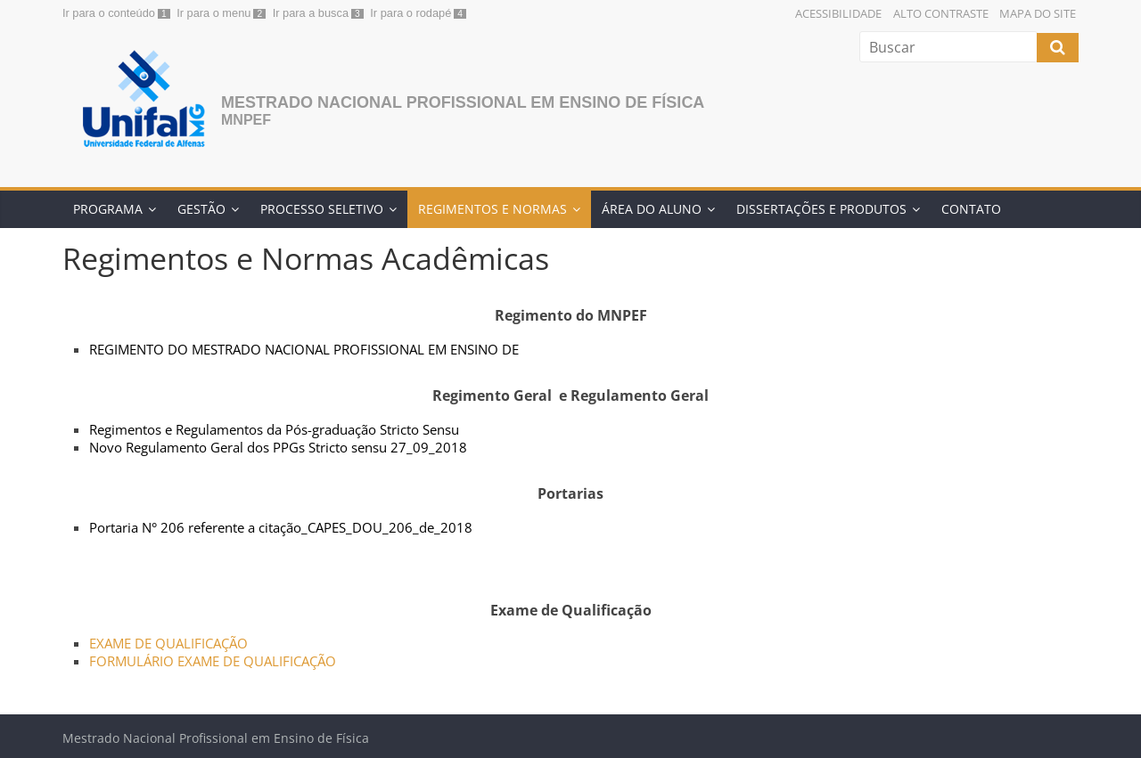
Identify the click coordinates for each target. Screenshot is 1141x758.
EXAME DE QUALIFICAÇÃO (168, 643)
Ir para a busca (311, 13)
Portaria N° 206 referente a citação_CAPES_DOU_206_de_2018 (280, 527)
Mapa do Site (1037, 13)
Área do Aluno (652, 208)
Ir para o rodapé (410, 13)
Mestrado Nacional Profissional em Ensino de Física (462, 102)
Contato (971, 208)
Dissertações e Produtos (821, 208)
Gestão (201, 208)
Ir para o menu (213, 13)
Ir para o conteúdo (108, 13)
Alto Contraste (941, 13)
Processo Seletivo (321, 208)
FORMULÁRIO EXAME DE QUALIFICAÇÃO (212, 661)
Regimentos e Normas (492, 208)
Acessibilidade (838, 13)
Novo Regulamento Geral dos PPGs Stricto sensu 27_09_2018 (278, 447)
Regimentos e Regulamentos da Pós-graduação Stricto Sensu (274, 429)
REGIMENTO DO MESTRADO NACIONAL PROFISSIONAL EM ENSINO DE (304, 349)
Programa (108, 208)
